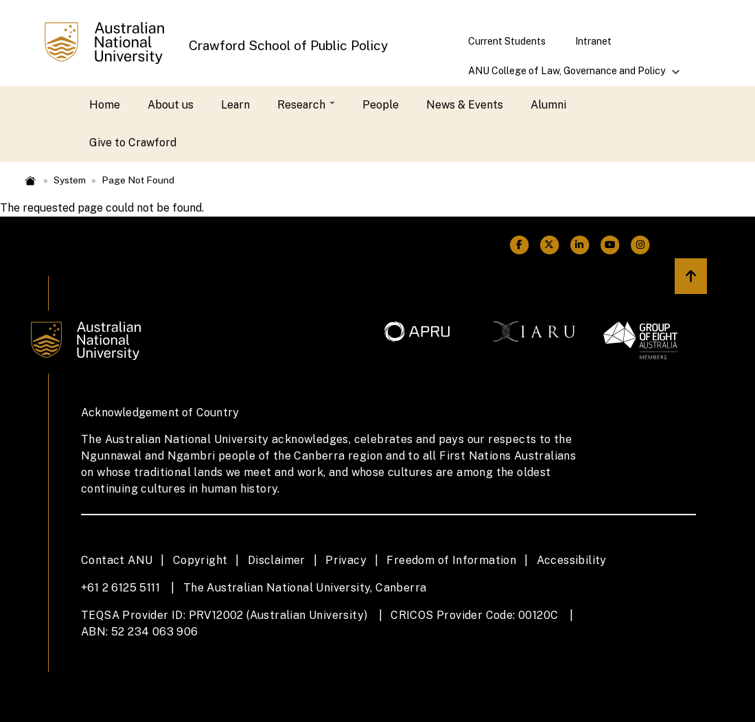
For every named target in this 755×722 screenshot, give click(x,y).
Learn (235, 104)
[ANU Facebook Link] (519, 245)
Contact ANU (116, 560)
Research (306, 104)
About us (171, 104)
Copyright (200, 560)
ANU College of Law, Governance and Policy (567, 75)
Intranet (593, 41)
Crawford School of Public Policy (288, 45)
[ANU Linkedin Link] (579, 245)
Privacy (346, 560)
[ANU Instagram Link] (640, 245)
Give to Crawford (132, 142)
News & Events (464, 104)
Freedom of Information (451, 560)
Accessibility (572, 560)
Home (104, 104)
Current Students (507, 41)
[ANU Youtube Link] (610, 245)
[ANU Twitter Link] (549, 245)
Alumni (548, 104)
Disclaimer (276, 560)
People (380, 104)
